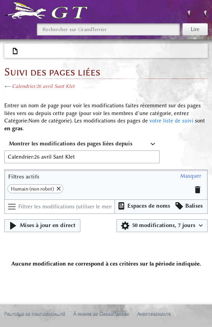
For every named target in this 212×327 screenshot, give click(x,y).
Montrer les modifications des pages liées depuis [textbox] (70, 143)
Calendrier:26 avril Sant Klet (43, 86)
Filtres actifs (23, 177)
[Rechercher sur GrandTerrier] (108, 29)
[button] (190, 176)
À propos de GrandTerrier (101, 313)
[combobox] (82, 144)
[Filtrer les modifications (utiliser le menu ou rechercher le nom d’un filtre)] (59, 206)
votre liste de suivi (171, 120)
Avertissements (154, 313)
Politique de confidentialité (34, 313)
